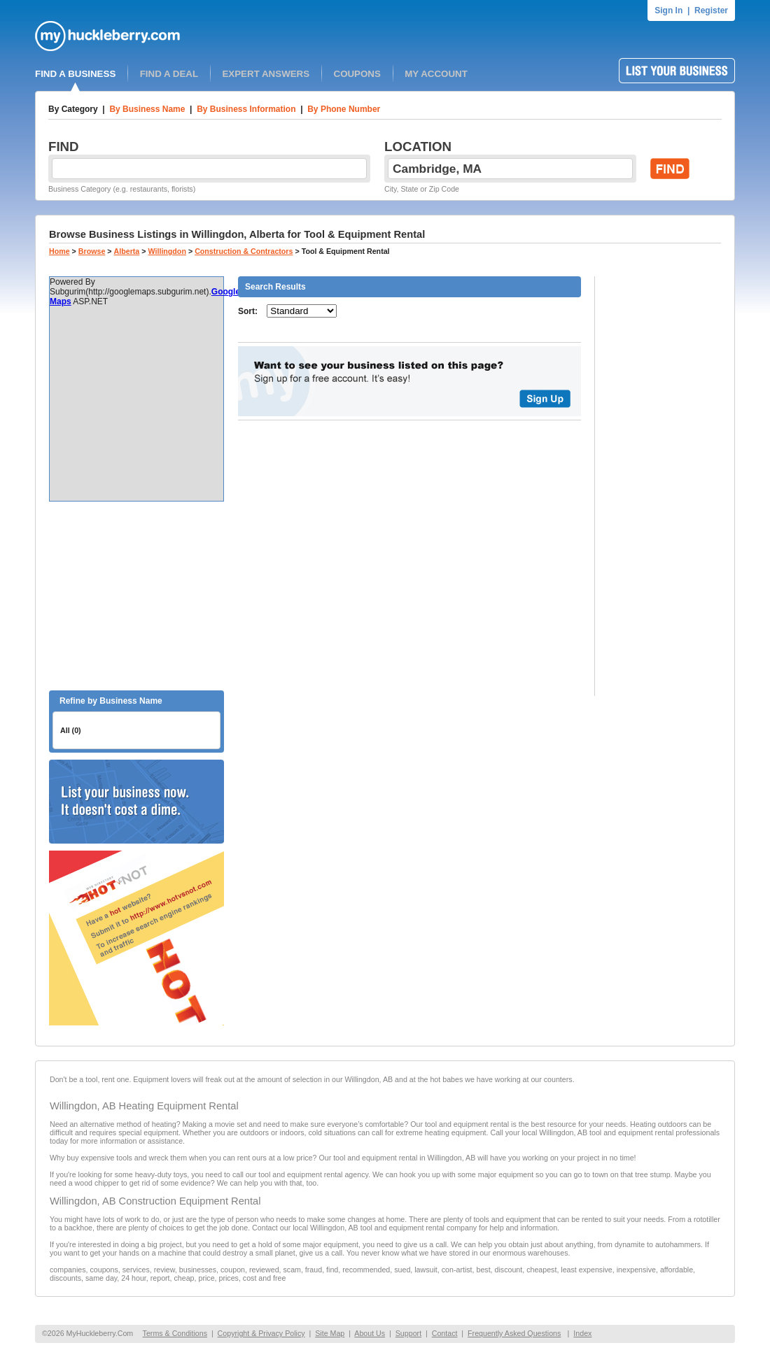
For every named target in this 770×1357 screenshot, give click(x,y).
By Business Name (147, 109)
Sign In (668, 10)
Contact (445, 1333)
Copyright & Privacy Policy (261, 1333)
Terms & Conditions (175, 1333)
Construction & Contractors (244, 251)
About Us (369, 1333)
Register (711, 10)
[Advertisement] (136, 596)
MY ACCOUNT (436, 74)
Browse (92, 251)
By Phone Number (343, 109)
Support (408, 1333)
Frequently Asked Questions (514, 1333)
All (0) (70, 730)
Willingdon (167, 251)
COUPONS (357, 74)
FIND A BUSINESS (75, 74)
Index (582, 1333)
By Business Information (246, 109)
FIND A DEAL (169, 74)
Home (59, 251)
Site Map (329, 1333)
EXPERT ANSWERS (265, 74)
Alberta (127, 251)
